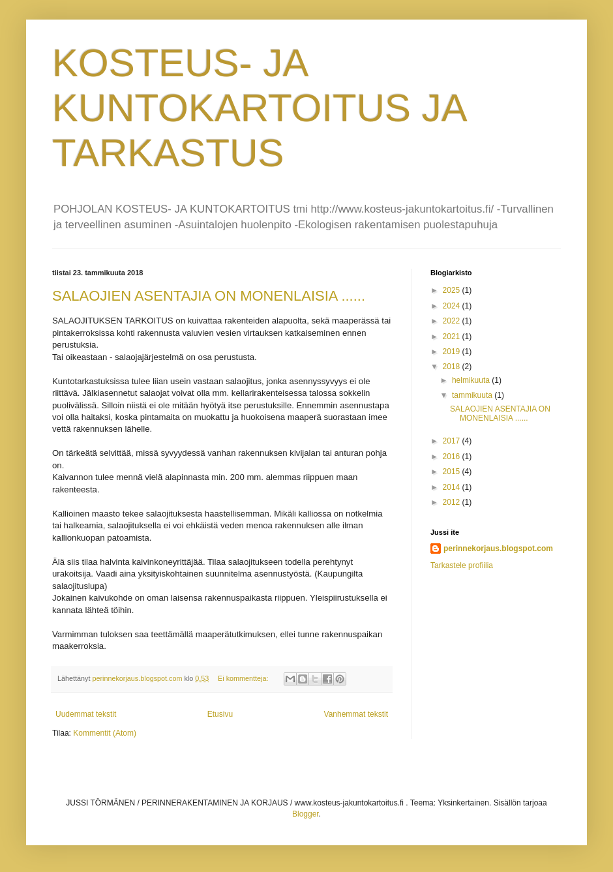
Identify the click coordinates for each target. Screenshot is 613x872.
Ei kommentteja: (244, 678)
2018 (452, 366)
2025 (452, 290)
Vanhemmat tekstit (356, 714)
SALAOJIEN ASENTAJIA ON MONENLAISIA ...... (208, 296)
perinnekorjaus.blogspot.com (498, 548)
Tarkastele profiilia (461, 565)
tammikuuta (473, 395)
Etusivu (220, 714)
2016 (452, 456)
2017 (452, 440)
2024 (452, 305)
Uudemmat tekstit (85, 714)
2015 (452, 471)
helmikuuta (472, 380)
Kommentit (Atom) (104, 733)
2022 (452, 320)
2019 (452, 351)
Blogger (305, 814)
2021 (452, 336)
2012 (452, 502)
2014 (452, 487)
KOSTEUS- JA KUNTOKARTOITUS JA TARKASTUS (259, 108)
